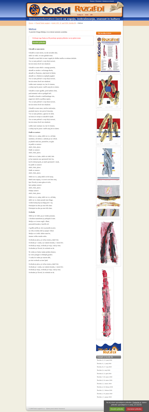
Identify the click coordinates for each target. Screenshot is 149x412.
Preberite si (136, 402)
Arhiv (86, 14)
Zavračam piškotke (134, 409)
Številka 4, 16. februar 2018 (105, 387)
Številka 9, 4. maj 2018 (103, 370)
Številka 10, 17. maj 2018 (104, 367)
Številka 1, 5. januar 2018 (104, 397)
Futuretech (62, 408)
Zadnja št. (80, 14)
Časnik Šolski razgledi (43, 23)
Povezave (99, 1)
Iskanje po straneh (108, 1)
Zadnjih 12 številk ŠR (105, 357)
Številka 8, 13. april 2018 (104, 373)
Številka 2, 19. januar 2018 (104, 393)
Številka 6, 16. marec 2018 (104, 380)
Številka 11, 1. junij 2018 (104, 363)
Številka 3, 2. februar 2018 (104, 390)
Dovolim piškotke (39, 42)
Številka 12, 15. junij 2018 (104, 360)
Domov (92, 1)
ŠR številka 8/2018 (104, 33)
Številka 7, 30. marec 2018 (104, 377)
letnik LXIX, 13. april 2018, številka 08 (64, 23)
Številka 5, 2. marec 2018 (104, 383)
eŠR (91, 14)
